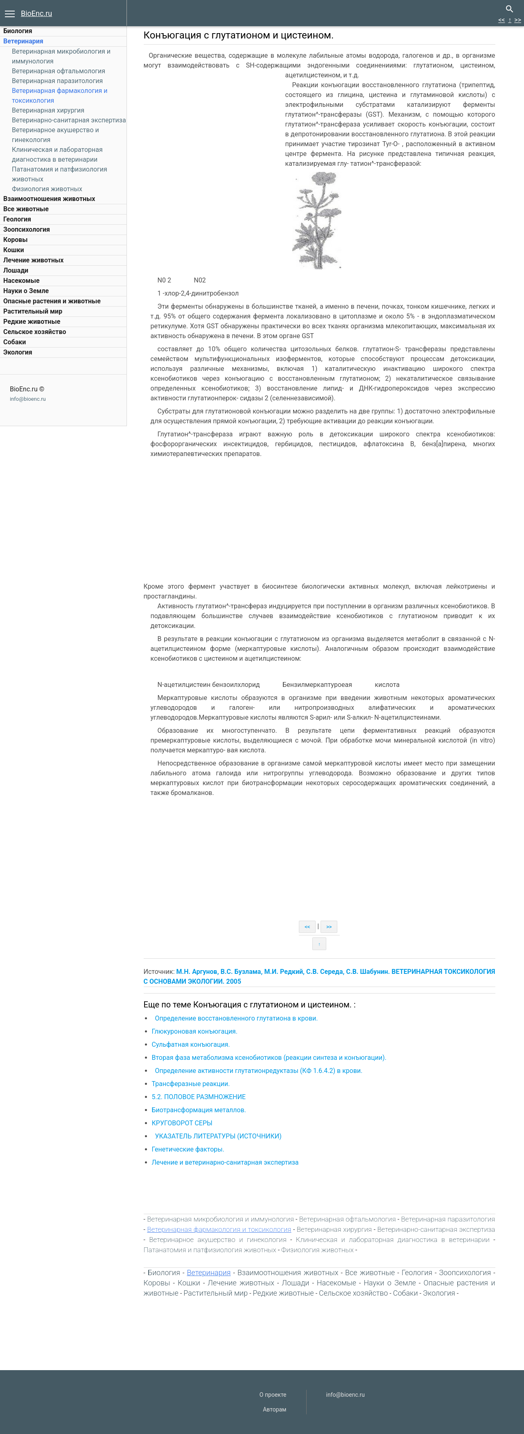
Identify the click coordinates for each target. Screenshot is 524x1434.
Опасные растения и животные (52, 301)
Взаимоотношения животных (49, 199)
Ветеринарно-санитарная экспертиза (69, 120)
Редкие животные (31, 321)
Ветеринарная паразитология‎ (57, 81)
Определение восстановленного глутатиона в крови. (237, 1018)
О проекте (273, 1394)
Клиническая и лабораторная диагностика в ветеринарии (393, 1239)
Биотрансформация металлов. (201, 1110)
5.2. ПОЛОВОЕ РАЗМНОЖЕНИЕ (200, 1097)
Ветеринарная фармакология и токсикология (220, 1229)
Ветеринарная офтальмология (58, 71)
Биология (17, 31)
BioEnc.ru (36, 13)
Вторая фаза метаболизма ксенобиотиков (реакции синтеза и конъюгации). (271, 1057)
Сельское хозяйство (34, 332)
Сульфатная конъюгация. (193, 1044)
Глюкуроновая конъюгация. (196, 1031)
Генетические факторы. (190, 1149)
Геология (17, 219)
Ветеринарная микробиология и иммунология (221, 1219)
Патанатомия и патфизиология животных (211, 1250)
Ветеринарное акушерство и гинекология (219, 1239)
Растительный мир (32, 311)
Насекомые (21, 281)
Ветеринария (23, 41)
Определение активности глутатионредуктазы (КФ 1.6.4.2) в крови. (259, 1071)
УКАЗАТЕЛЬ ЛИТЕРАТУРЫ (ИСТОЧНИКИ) (219, 1136)
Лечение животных (33, 260)
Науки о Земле (26, 291)
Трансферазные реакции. (193, 1084)
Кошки (13, 250)
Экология (17, 352)
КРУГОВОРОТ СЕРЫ (183, 1123)
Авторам (274, 1409)
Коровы (15, 240)
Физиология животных (47, 189)
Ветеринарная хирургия (48, 110)
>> (517, 20)
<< (501, 20)
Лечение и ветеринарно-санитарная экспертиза (226, 1162)
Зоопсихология (26, 229)
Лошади (15, 270)
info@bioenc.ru (28, 399)
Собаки (14, 342)
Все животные (26, 209)
